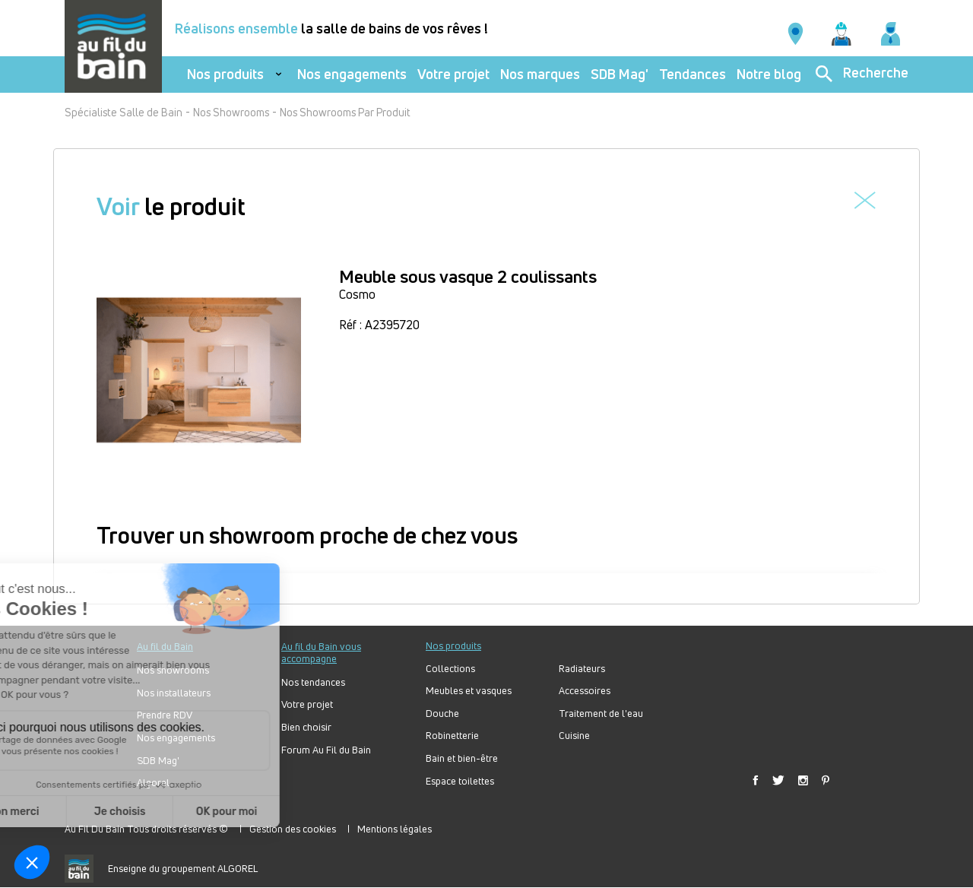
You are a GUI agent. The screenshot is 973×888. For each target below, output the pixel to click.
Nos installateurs (174, 693)
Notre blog (769, 74)
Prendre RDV (164, 715)
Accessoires (584, 691)
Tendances (692, 74)
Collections (450, 669)
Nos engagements (352, 74)
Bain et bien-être (462, 758)
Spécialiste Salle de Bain (123, 112)
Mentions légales (394, 829)
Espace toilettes (460, 781)
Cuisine (574, 736)
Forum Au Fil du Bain (326, 750)
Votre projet (453, 74)
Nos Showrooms (231, 112)
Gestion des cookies (292, 829)
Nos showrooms (173, 670)
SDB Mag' (619, 74)
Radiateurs (582, 669)
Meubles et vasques (469, 691)
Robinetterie (452, 736)
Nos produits (225, 74)
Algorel (153, 783)
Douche (442, 713)
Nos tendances (313, 682)
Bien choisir (306, 727)
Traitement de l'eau (601, 713)
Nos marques (540, 74)
